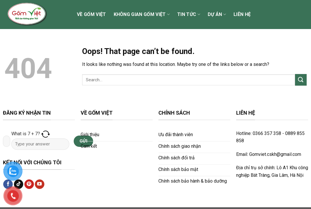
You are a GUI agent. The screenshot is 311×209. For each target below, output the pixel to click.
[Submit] (301, 79)
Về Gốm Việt (91, 14)
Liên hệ (242, 14)
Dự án (217, 14)
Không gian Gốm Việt (142, 14)
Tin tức (188, 14)
